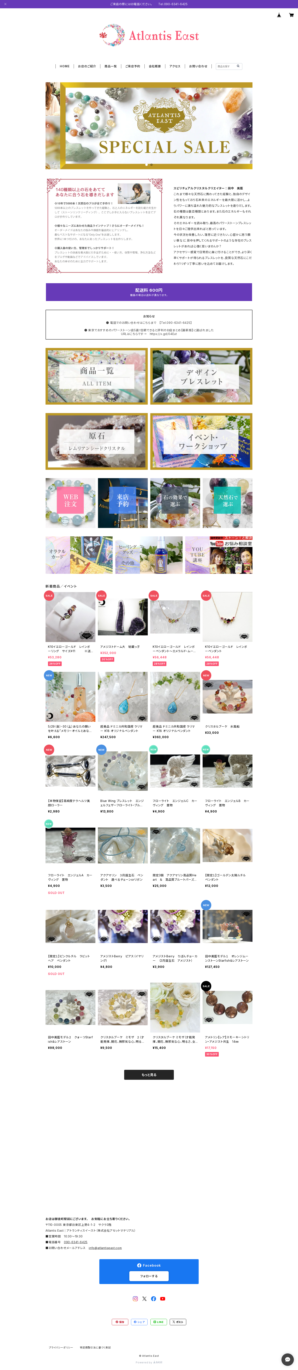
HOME (65, 66)
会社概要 (155, 66)
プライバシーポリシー (61, 1347)
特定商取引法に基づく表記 (95, 1347)
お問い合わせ (198, 66)
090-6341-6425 (76, 1242)
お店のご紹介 (87, 66)
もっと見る (149, 1075)
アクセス (175, 66)
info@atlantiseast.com (105, 1248)
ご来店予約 (132, 66)
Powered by (149, 1362)
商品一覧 (111, 66)
